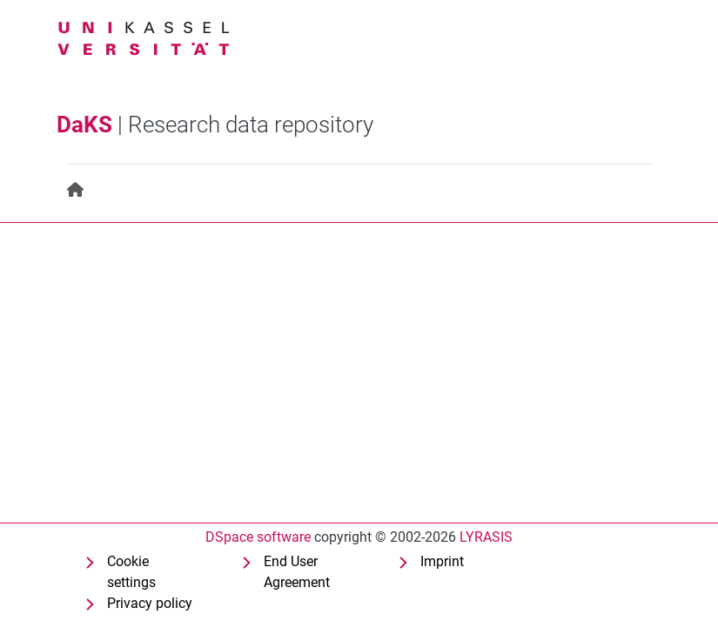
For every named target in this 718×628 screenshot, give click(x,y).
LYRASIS (486, 537)
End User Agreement (297, 572)
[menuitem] (76, 190)
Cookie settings (131, 572)
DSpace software (258, 537)
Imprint (442, 561)
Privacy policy (149, 603)
